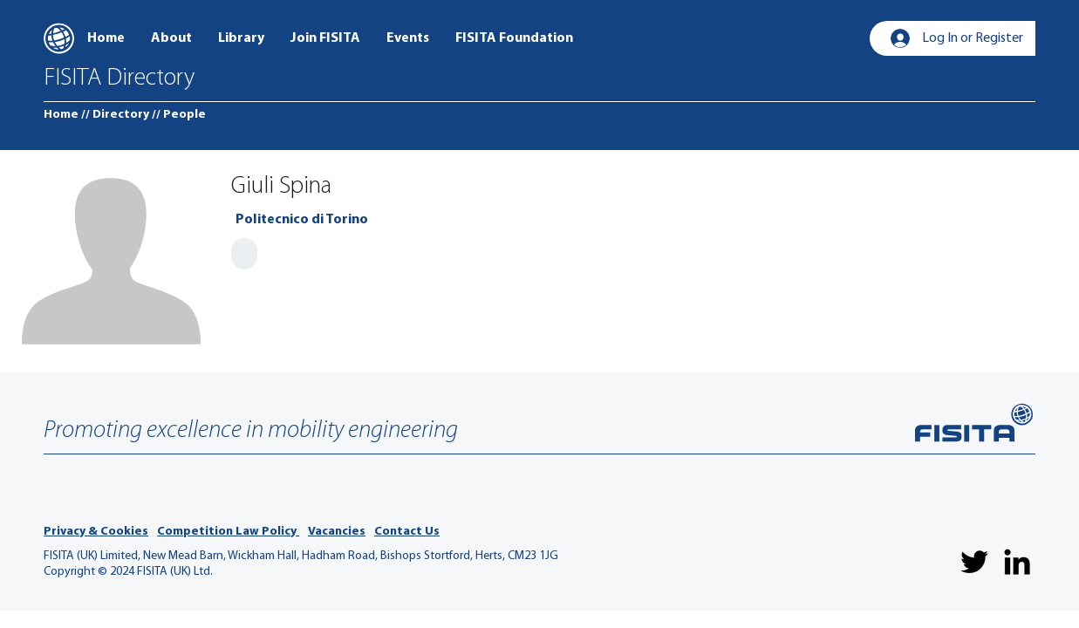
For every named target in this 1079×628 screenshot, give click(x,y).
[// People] (179, 115)
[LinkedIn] (1017, 561)
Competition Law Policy (228, 531)
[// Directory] (115, 115)
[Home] (61, 115)
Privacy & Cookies (96, 531)
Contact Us (407, 531)
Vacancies (336, 531)
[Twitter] (974, 561)
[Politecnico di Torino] (302, 219)
